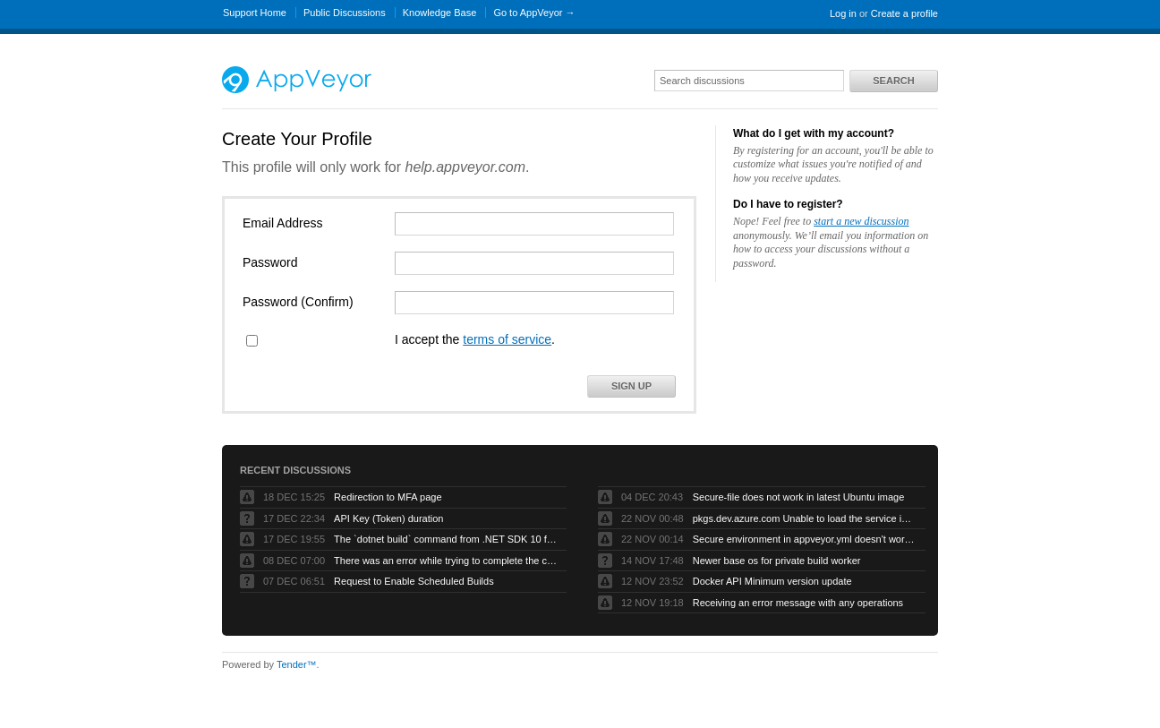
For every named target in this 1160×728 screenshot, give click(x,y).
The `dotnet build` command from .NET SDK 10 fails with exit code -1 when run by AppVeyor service (446, 539)
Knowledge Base (440, 12)
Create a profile (904, 13)
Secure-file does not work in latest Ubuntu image (799, 497)
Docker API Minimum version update (772, 581)
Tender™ (297, 664)
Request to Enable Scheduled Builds (414, 581)
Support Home (254, 12)
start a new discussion (861, 221)
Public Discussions (344, 12)
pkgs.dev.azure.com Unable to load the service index (805, 518)
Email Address (282, 223)
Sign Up (631, 386)
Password (270, 262)
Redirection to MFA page (387, 497)
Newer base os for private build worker (777, 560)
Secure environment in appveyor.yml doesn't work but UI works (805, 539)
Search (893, 80)
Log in (843, 13)
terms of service (507, 339)
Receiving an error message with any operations (798, 602)
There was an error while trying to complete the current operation (446, 560)
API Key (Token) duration (388, 518)
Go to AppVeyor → (534, 12)
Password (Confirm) (298, 302)
